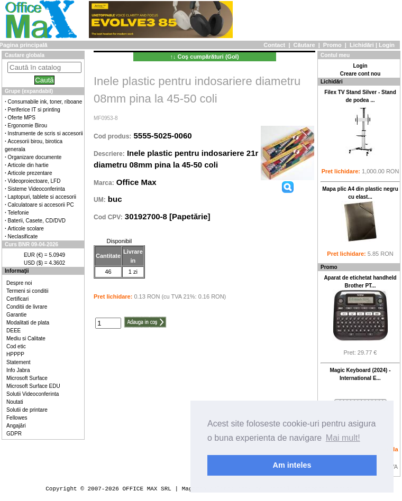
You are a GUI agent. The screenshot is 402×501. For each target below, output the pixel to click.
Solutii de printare (27, 410)
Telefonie (18, 213)
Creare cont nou (360, 74)
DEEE (13, 330)
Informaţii (17, 271)
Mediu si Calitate (25, 338)
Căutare (304, 45)
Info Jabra (18, 370)
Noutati (14, 402)
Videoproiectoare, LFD (34, 181)
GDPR (14, 434)
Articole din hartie (28, 165)
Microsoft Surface (27, 378)
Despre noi (19, 283)
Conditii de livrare (26, 307)
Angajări (16, 426)
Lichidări (362, 45)
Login (387, 45)
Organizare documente (35, 157)
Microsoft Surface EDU (33, 386)
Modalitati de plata (27, 323)
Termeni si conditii (27, 291)
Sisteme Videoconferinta (36, 189)
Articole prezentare (30, 173)
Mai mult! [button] (343, 437)
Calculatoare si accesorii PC (41, 205)
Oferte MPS (21, 117)
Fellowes (16, 418)
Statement (18, 362)
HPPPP (15, 354)
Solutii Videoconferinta (32, 394)
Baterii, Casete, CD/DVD (37, 221)
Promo (332, 45)
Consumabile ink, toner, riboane (45, 102)
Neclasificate (23, 236)
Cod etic (16, 346)
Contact (274, 45)
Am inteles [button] (292, 465)
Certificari (17, 299)
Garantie (16, 315)
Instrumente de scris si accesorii (45, 133)
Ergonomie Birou (27, 125)
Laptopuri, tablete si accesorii (42, 197)
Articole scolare (26, 228)
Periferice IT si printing (34, 110)
